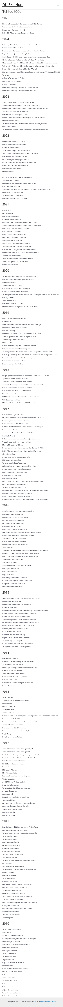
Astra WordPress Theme (47, 1001)
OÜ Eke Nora (12, 4)
